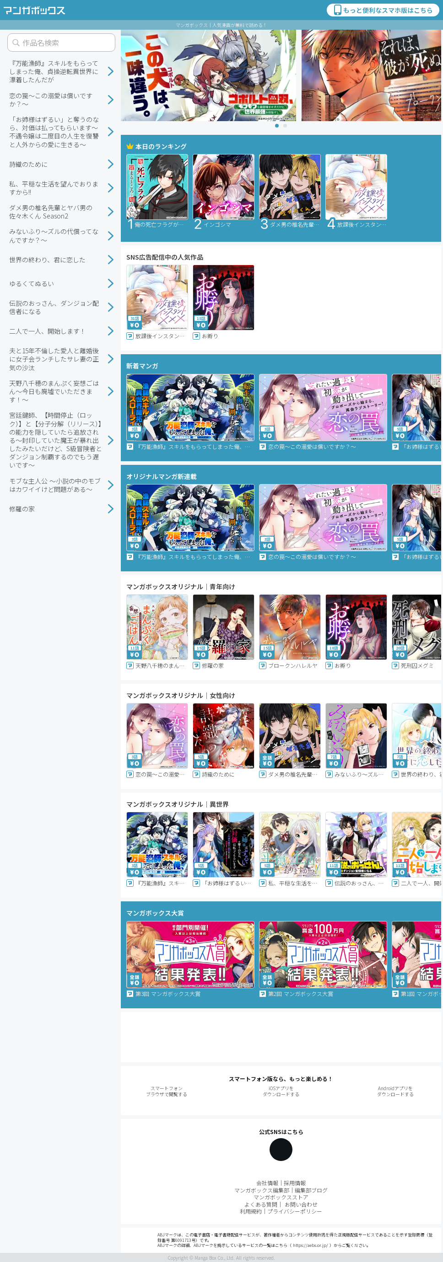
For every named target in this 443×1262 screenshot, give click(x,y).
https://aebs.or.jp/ (311, 1245)
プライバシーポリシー (294, 1211)
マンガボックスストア (281, 1197)
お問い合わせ (301, 1204)
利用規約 (251, 1211)
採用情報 (295, 1183)
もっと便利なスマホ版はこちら (382, 10)
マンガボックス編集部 (261, 1190)
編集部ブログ (311, 1190)
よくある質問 (260, 1204)
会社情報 (267, 1183)
